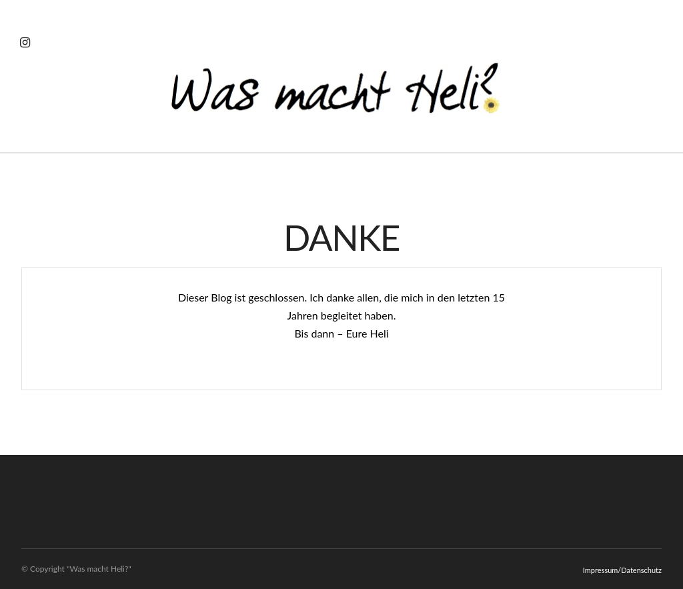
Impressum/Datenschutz (622, 570)
